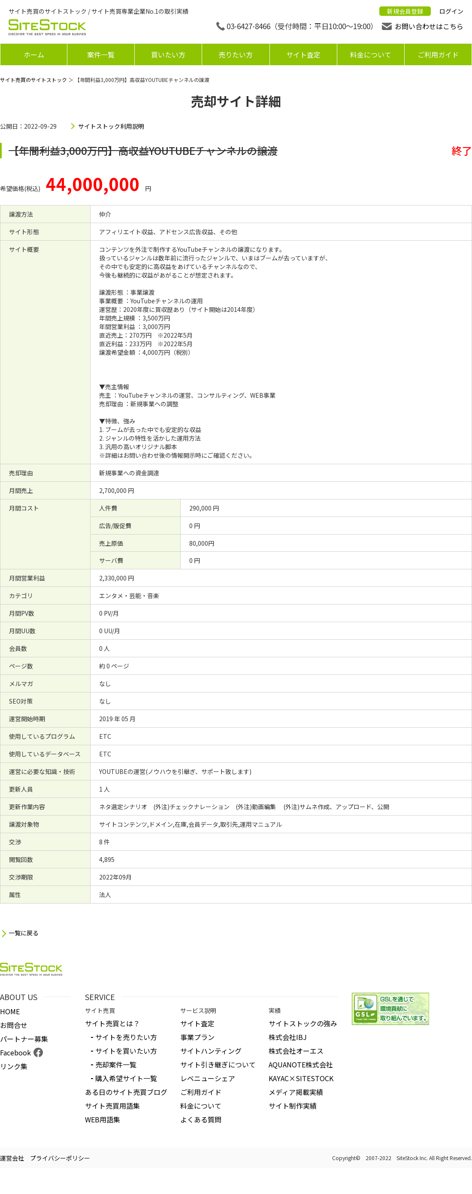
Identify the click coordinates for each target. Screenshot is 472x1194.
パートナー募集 (24, 1039)
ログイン (451, 11)
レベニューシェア (207, 1078)
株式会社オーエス (296, 1051)
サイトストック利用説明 (111, 126)
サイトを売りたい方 (126, 1037)
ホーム (34, 54)
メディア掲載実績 (296, 1092)
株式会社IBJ (288, 1037)
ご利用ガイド (438, 54)
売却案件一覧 (115, 1064)
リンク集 (13, 1066)
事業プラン (197, 1037)
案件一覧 (101, 54)
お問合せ (13, 1025)
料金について (370, 54)
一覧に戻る (24, 933)
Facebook (15, 1052)
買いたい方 (168, 54)
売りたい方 (235, 54)
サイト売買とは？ (112, 1023)
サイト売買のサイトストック (33, 79)
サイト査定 (303, 54)
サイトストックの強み (303, 1023)
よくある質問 (200, 1119)
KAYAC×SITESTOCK (301, 1078)
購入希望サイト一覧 (126, 1078)
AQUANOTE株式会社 (301, 1064)
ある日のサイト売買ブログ (126, 1092)
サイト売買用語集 (112, 1105)
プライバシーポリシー (60, 1158)
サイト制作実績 (293, 1105)
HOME (10, 1011)
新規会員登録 (405, 11)
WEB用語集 (102, 1119)
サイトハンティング (211, 1051)
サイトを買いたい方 (126, 1051)
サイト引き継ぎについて (218, 1064)
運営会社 (12, 1158)
